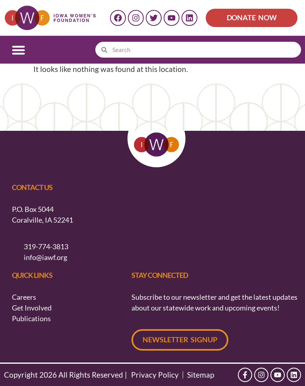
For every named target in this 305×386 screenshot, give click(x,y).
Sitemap (200, 375)
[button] (18, 49)
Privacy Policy (155, 375)
